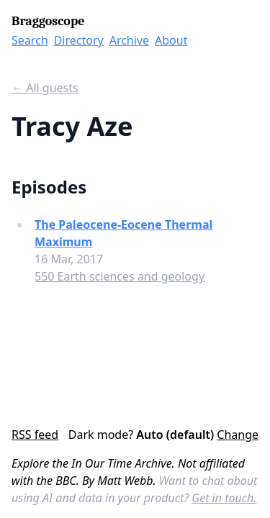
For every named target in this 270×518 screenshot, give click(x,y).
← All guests (45, 88)
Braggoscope (48, 21)
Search (30, 40)
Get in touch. (224, 498)
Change (237, 434)
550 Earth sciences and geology (119, 276)
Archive (129, 40)
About (171, 40)
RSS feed (35, 434)
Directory (79, 40)
